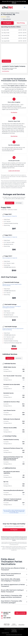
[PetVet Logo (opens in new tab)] (21, 625)
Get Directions (6, 61)
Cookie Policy (14, 630)
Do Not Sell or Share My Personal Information (14, 634)
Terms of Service (14, 631)
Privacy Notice (14, 629)
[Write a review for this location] (6, 19)
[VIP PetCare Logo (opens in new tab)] (14, 625)
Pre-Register (7, 23)
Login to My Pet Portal (14, 170)
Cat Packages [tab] (19, 203)
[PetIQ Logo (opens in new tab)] (7, 625)
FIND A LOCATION (20, 613)
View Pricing (21, 23)
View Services (14, 136)
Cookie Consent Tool (5, 632)
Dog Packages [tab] (9, 203)
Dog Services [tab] (10, 358)
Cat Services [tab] (18, 358)
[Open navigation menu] (25, 7)
